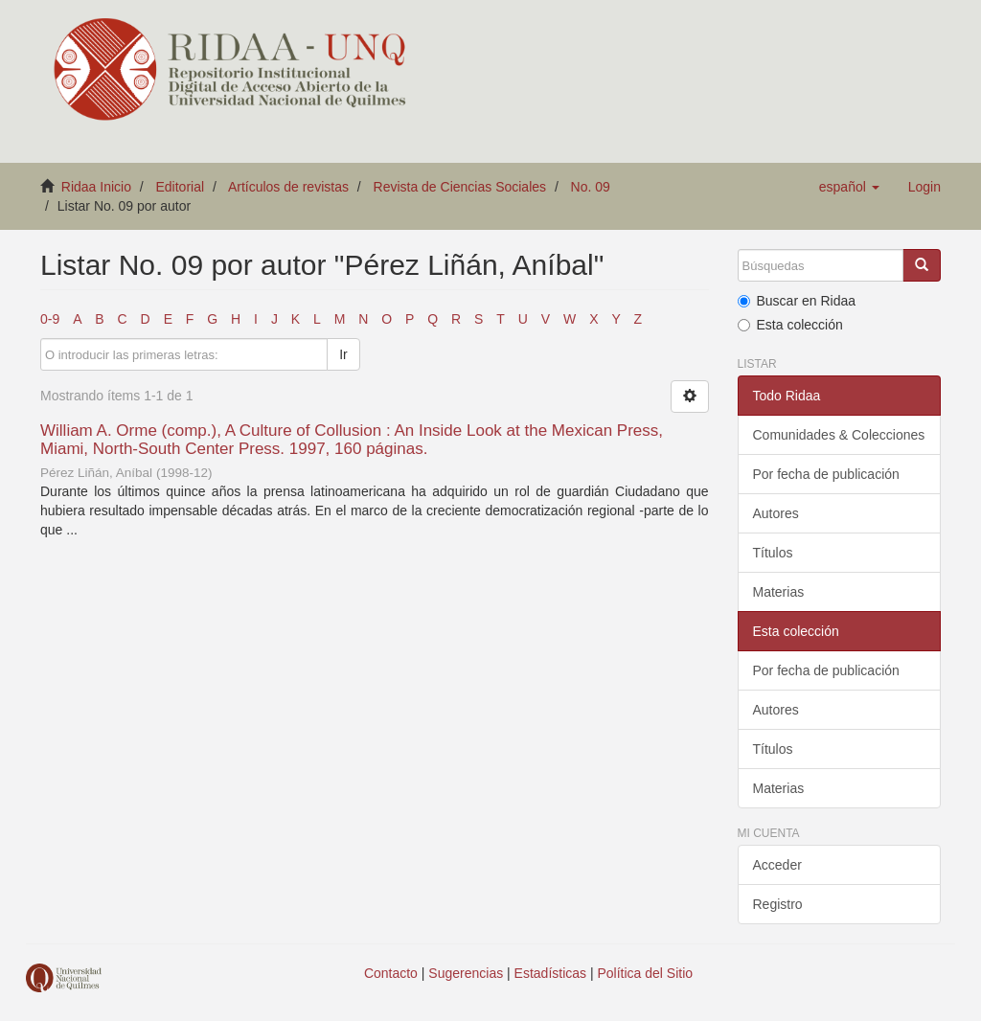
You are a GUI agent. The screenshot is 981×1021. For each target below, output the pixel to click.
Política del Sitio (646, 973)
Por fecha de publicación (826, 474)
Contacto (391, 973)
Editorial (180, 186)
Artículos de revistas (288, 186)
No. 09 (590, 186)
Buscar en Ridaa (797, 300)
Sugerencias (465, 973)
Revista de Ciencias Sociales (460, 186)
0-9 (49, 319)
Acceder (777, 865)
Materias (779, 592)
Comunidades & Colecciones (839, 434)
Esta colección (790, 324)
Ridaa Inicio (96, 186)
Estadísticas (550, 973)
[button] (849, 187)
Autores (776, 513)
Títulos (773, 552)
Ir (343, 354)
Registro (778, 904)
